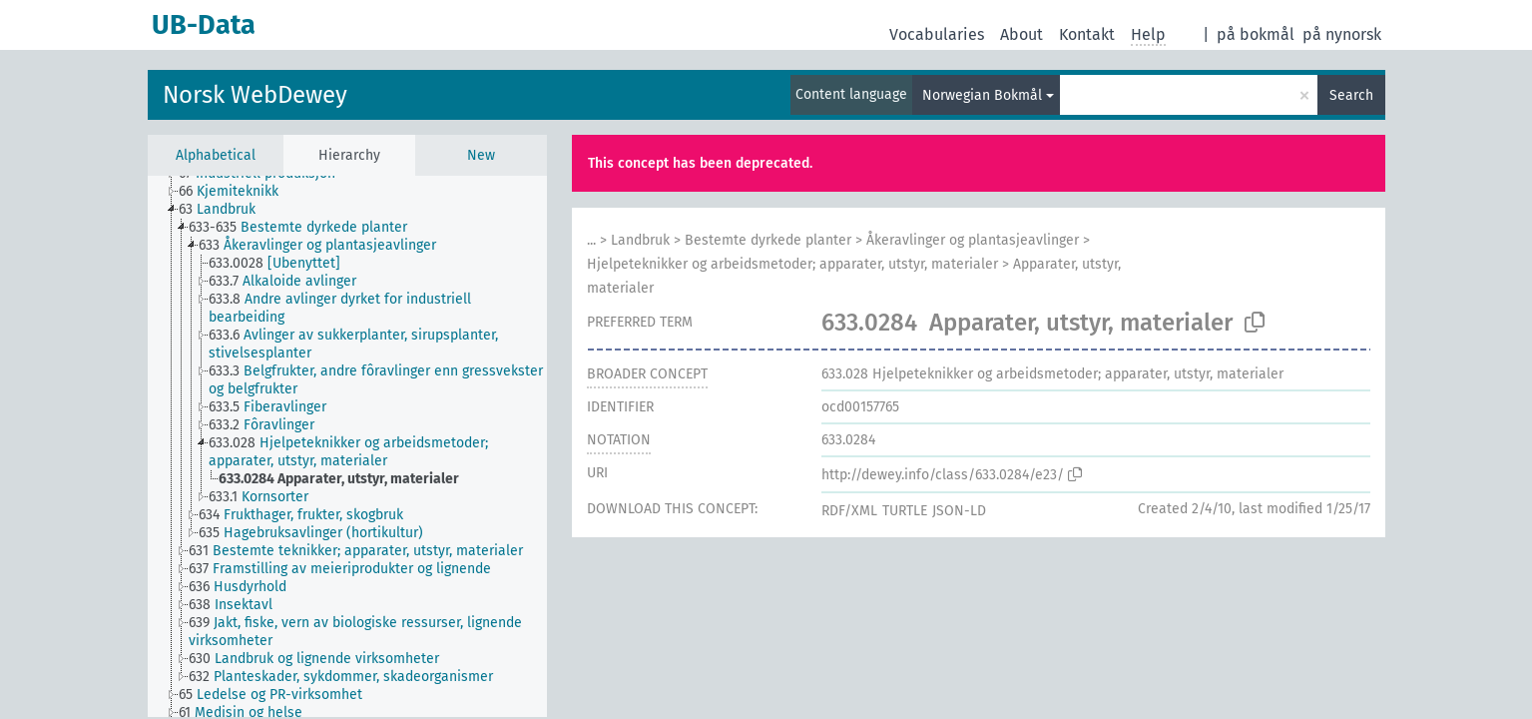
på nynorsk (1341, 34)
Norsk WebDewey (255, 95)
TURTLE (904, 510)
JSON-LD (959, 510)
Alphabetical (215, 155)
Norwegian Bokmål (982, 95)
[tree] (347, 446)
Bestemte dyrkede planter (768, 240)
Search (1351, 95)
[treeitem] (237, 192)
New (481, 155)
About (1021, 34)
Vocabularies (936, 34)
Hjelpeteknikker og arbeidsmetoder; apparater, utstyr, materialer (792, 264)
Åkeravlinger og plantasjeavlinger (972, 240)
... (591, 240)
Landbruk (640, 240)
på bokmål (1255, 34)
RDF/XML (849, 510)
